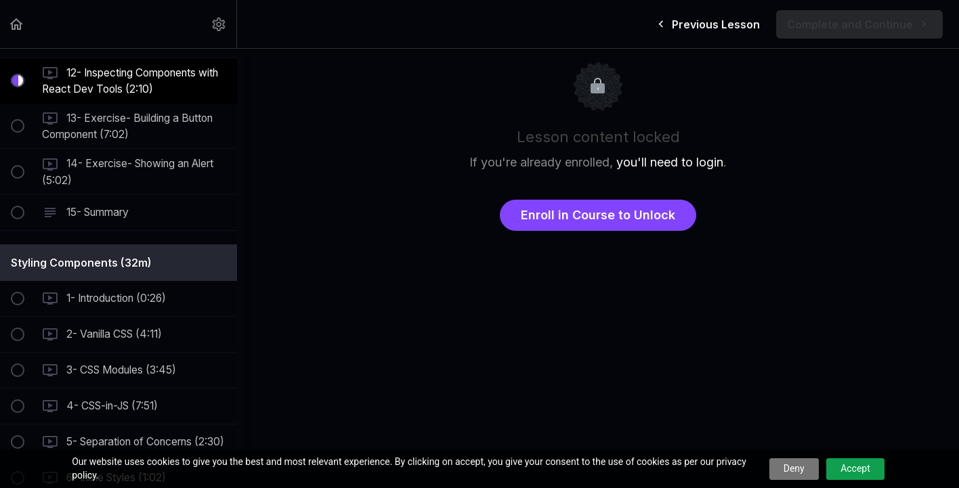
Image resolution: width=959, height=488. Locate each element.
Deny (794, 468)
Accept (855, 468)
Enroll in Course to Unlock (598, 215)
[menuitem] (219, 24)
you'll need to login (669, 162)
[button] (17, 24)
